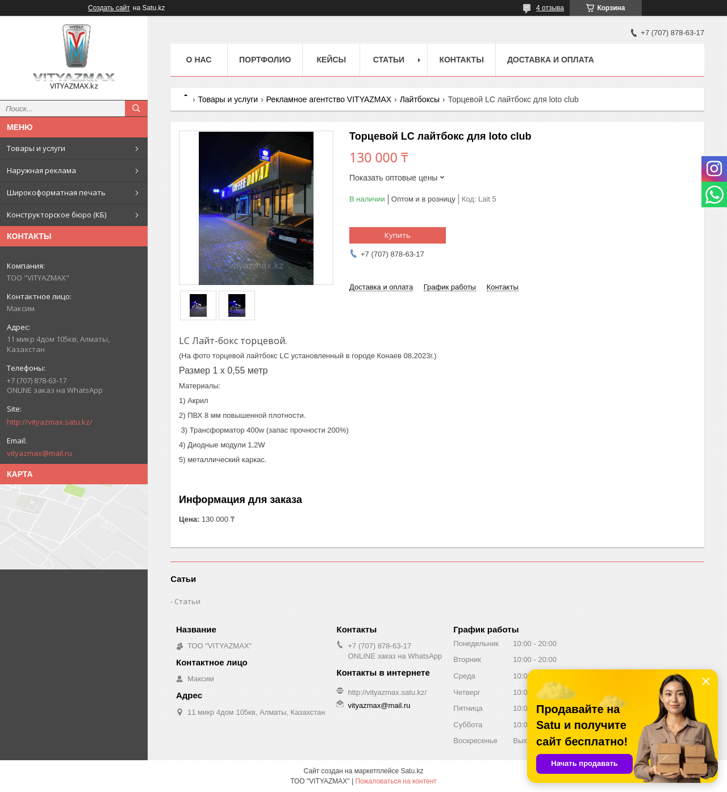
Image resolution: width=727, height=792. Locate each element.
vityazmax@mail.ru (39, 453)
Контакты (461, 59)
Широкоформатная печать (56, 192)
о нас (199, 59)
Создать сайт (109, 8)
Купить (398, 235)
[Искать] (136, 108)
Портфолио (265, 59)
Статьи (389, 59)
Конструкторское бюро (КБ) (56, 214)
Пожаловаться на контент (395, 781)
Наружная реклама (41, 170)
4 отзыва (550, 8)
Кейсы (331, 59)
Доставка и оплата (550, 59)
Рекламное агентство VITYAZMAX (329, 99)
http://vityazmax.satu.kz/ (50, 422)
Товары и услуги (36, 148)
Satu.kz (411, 771)
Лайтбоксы (420, 99)
